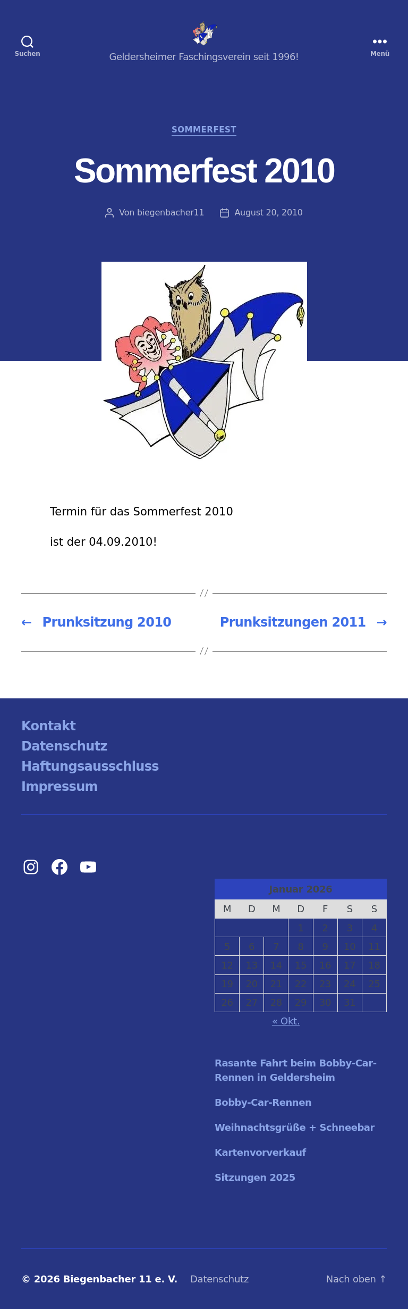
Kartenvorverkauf (260, 1152)
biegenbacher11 (171, 212)
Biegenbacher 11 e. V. (120, 1279)
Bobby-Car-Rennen (263, 1102)
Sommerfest (204, 130)
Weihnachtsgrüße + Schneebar (295, 1127)
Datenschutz (64, 746)
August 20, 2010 (268, 212)
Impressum (59, 786)
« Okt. (286, 1021)
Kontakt (48, 726)
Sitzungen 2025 (255, 1177)
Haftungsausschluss (90, 766)
